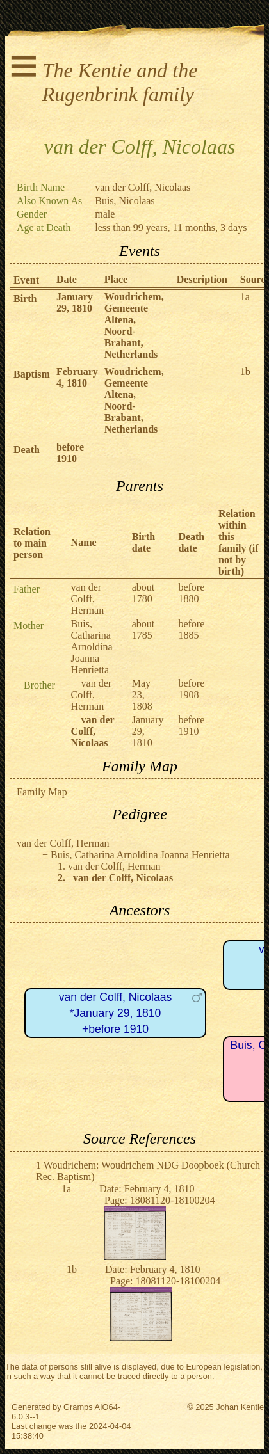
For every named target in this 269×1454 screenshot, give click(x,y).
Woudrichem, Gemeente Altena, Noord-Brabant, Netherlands (134, 325)
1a (245, 296)
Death (26, 449)
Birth (25, 298)
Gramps (78, 1407)
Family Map (42, 792)
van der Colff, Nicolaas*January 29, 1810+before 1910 (115, 1013)
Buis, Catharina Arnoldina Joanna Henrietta (92, 646)
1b (245, 371)
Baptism (31, 374)
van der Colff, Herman (87, 599)
